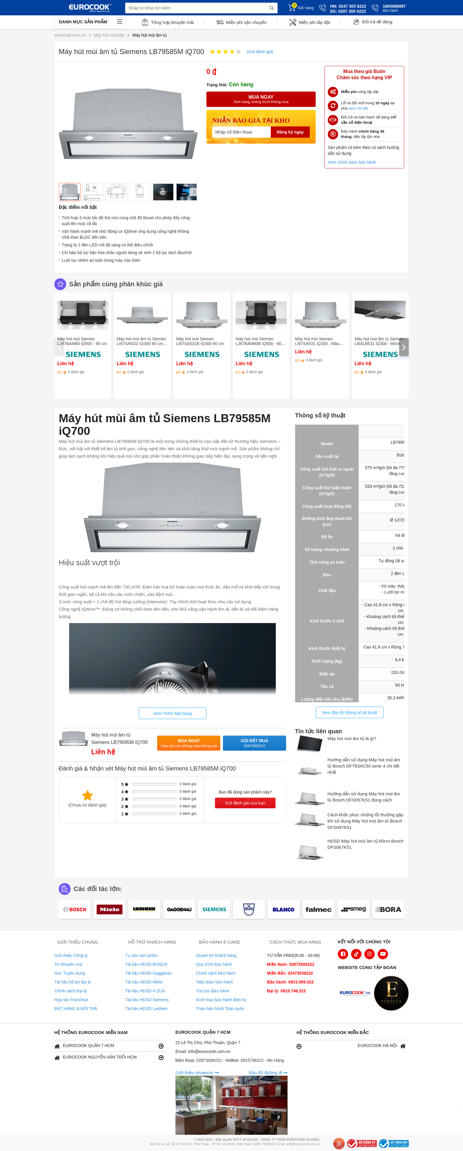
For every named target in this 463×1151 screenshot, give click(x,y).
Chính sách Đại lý (70, 991)
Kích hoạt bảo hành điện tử (221, 999)
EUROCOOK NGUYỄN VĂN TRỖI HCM (109, 1057)
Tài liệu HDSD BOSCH (146, 964)
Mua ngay (189, 743)
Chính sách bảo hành (215, 973)
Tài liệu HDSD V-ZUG (145, 991)
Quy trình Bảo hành (214, 964)
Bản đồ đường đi (268, 1072)
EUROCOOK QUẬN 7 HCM (109, 1046)
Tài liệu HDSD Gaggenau (148, 973)
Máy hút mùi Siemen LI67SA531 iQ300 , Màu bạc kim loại (317, 343)
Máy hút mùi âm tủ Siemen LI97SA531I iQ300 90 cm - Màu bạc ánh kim (141, 343)
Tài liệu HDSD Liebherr (146, 1008)
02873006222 (209, 1060)
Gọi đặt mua (254, 743)
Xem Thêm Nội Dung (172, 713)
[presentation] (59, 347)
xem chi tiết (358, 108)
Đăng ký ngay (290, 132)
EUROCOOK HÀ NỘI (351, 1046)
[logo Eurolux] (393, 993)
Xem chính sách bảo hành (352, 162)
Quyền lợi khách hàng (216, 955)
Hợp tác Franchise (71, 999)
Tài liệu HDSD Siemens (147, 999)
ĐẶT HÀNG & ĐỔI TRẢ (75, 1008)
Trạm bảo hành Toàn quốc (220, 1008)
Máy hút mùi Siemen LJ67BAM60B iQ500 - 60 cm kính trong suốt (258, 343)
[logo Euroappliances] (357, 993)
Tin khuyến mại (68, 964)
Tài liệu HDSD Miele (143, 982)
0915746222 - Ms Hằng (262, 1060)
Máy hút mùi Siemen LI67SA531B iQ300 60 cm (200, 341)
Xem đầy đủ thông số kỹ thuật (349, 712)
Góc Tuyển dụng (69, 973)
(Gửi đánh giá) (260, 51)
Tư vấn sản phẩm (141, 955)
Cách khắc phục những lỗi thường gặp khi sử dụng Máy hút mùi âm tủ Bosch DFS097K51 (365, 821)
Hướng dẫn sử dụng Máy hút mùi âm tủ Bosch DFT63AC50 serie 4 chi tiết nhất (363, 766)
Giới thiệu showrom (197, 1072)
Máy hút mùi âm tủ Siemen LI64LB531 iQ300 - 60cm (379, 341)
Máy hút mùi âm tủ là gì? (351, 738)
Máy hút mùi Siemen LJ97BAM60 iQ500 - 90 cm (82, 341)
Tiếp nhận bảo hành (214, 982)
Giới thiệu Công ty (71, 955)
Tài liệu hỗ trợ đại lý (72, 982)
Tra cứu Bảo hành (212, 991)
